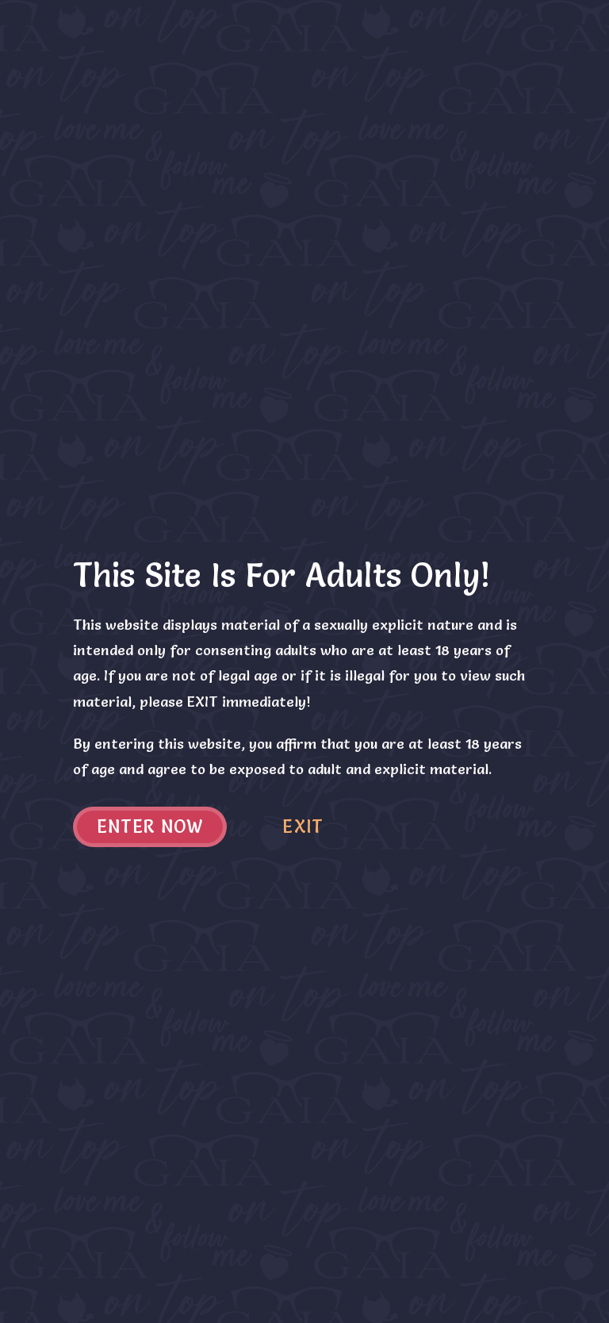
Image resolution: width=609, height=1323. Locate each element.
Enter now (150, 827)
